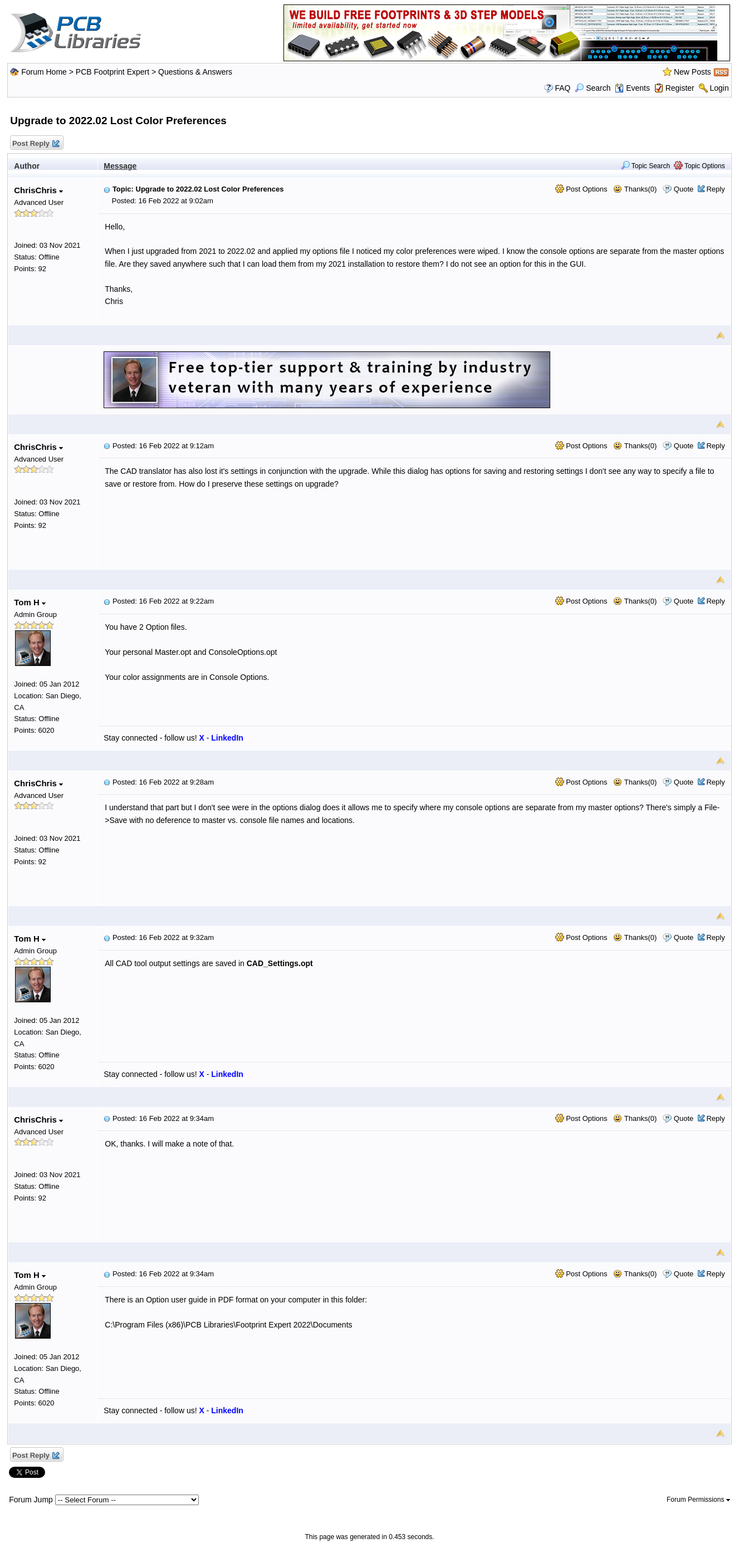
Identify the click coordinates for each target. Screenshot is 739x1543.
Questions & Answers (195, 71)
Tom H (30, 602)
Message (120, 165)
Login (718, 88)
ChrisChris (38, 190)
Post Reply (35, 144)
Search (592, 88)
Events (632, 88)
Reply (715, 189)
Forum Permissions (698, 1499)
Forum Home (44, 71)
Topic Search (646, 166)
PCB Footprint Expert (112, 71)
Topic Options (699, 166)
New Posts (692, 71)
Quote (683, 189)
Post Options (581, 189)
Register (679, 88)
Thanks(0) (635, 189)
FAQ (562, 88)
